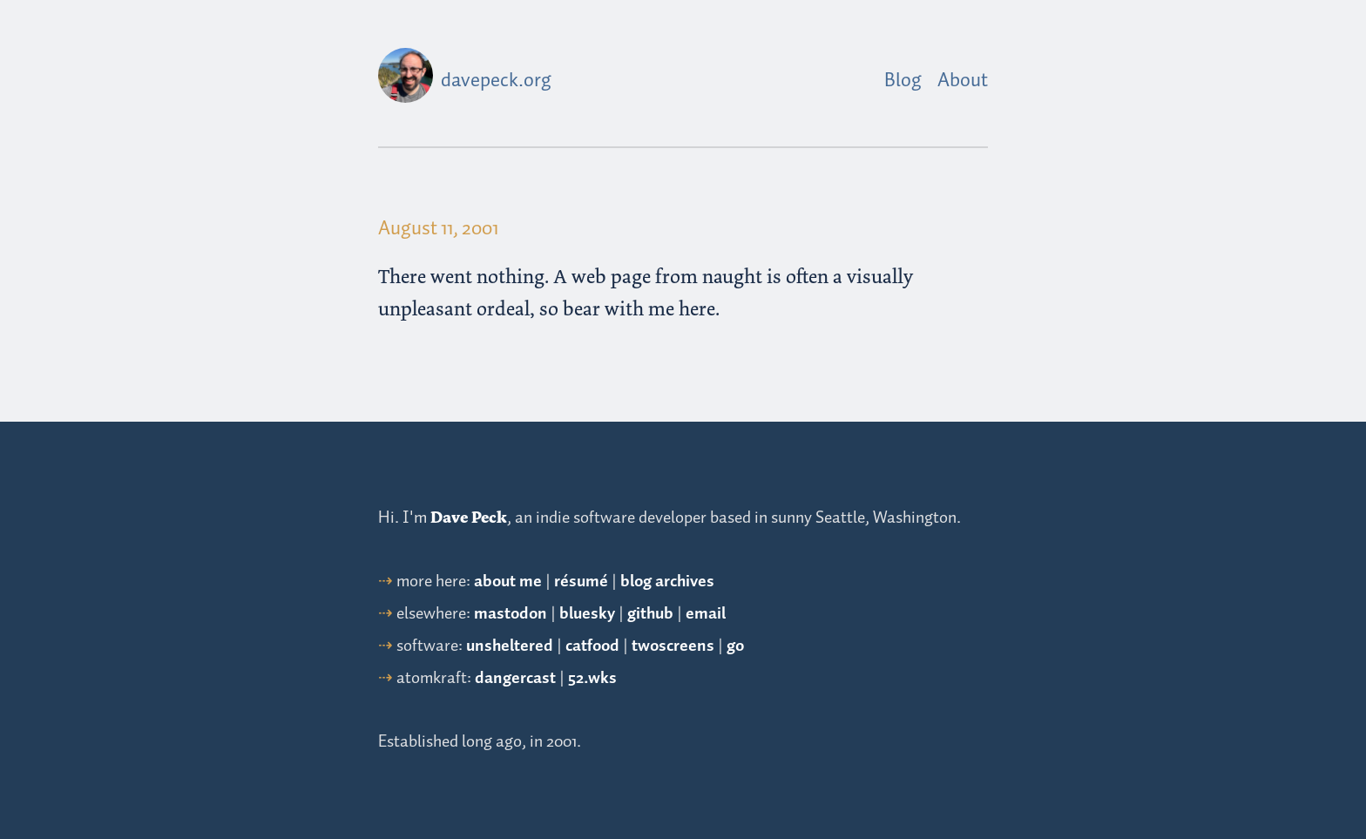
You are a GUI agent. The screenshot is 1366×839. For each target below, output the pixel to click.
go (735, 646)
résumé (581, 581)
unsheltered (509, 646)
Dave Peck (468, 517)
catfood (592, 646)
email (706, 613)
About (962, 81)
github (650, 613)
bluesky (587, 613)
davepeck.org (496, 81)
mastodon (510, 613)
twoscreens (673, 646)
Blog (903, 81)
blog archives (667, 581)
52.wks (592, 678)
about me (508, 581)
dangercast (515, 678)
